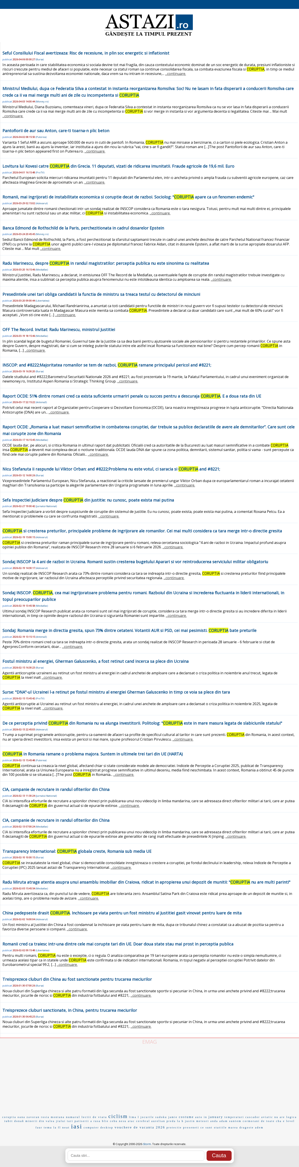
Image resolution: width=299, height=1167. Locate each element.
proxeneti (191, 1127)
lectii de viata (94, 1117)
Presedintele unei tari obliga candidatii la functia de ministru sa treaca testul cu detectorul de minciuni (101, 294)
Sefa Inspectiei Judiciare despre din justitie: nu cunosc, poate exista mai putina (88, 500)
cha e (280, 1121)
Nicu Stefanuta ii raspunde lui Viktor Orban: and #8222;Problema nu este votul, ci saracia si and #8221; (111, 469)
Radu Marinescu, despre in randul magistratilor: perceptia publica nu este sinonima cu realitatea (105, 263)
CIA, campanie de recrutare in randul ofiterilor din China (55, 789)
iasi (76, 1126)
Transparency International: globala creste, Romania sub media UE (76, 851)
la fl (57, 1127)
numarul (73, 1117)
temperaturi (234, 1117)
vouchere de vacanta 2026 (140, 1127)
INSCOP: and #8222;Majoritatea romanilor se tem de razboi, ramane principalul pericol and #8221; (106, 365)
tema (48, 1127)
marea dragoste (241, 1127)
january (216, 1117)
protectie (174, 1127)
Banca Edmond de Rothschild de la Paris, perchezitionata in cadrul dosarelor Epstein (83, 228)
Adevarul (41, 203)
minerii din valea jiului (45, 1121)
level (290, 1121)
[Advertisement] (150, 1078)
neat (66, 1127)
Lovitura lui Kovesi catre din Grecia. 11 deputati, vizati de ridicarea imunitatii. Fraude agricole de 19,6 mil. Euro (118, 166)
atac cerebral (139, 1121)
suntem (235, 1121)
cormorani (251, 1121)
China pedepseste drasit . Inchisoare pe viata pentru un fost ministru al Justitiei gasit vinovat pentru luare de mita (122, 913)
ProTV (40, 172)
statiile (220, 1127)
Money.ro (42, 101)
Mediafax (41, 269)
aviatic (267, 1117)
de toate (268, 1121)
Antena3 (41, 402)
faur (38, 1127)
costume (186, 1117)
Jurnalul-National (46, 506)
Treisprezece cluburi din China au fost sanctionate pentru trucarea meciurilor (77, 979)
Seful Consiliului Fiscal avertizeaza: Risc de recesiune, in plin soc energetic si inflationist (85, 53)
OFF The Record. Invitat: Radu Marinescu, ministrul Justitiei (58, 329)
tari (70, 1121)
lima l (134, 1117)
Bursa (39, 59)
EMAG (149, 1041)
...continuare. (175, 73)
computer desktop (98, 1127)
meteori (202, 1121)
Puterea (41, 137)
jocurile (147, 1117)
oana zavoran (29, 1117)
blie (105, 1121)
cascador (252, 1117)
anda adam (219, 1121)
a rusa (95, 1121)
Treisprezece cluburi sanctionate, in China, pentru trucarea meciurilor (69, 1010)
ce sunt (207, 1127)
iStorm (147, 1144)
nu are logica (285, 1117)
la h (180, 1121)
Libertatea (42, 300)
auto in (201, 1117)
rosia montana (53, 1117)
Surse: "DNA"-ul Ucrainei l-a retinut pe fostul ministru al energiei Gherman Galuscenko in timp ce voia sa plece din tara (116, 692)
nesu (123, 1121)
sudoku (161, 1117)
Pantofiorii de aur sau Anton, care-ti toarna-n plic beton (55, 130)
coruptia (9, 1117)
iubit (8, 1121)
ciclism (118, 1116)
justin (190, 1121)
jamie (173, 1117)
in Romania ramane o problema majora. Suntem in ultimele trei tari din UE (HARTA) (92, 754)
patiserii (81, 1121)
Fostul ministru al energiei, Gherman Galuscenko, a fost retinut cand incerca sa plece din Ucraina (95, 661)
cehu (114, 1121)
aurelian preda (163, 1121)
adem (259, 1127)
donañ (19, 1121)
